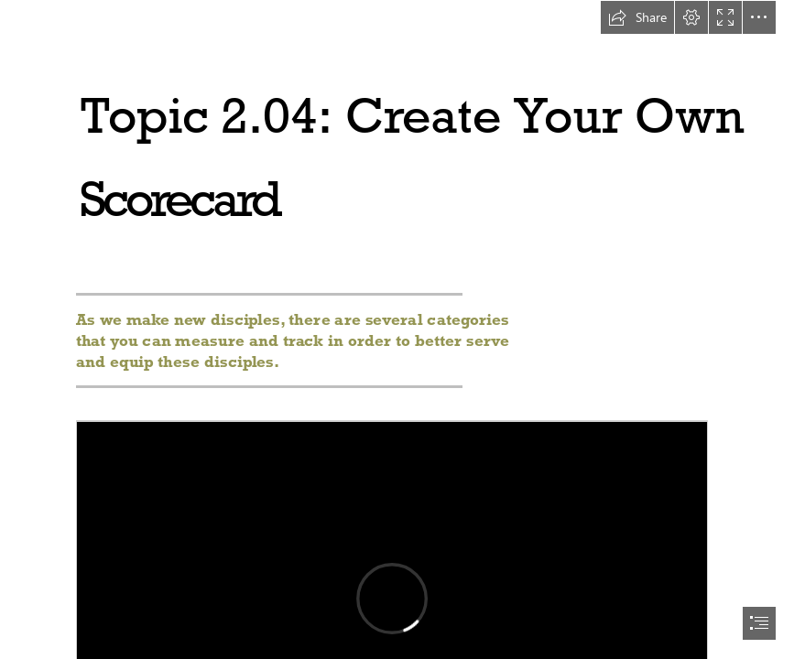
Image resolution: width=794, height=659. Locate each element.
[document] (397, 329)
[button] (637, 17)
